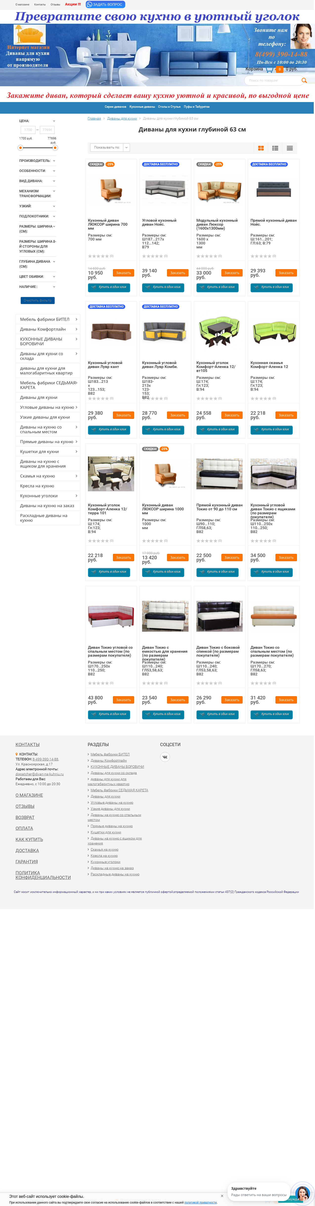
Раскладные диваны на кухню (44, 518)
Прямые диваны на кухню (46, 441)
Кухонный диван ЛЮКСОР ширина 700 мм (107, 224)
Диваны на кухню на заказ (47, 505)
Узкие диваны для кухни (45, 417)
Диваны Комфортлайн (43, 329)
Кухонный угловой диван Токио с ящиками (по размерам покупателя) (273, 511)
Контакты (40, 4)
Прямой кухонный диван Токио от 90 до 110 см (219, 507)
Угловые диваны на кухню (47, 407)
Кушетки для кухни (39, 451)
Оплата (24, 828)
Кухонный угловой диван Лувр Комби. (160, 364)
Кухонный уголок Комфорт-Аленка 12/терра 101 (107, 509)
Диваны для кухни (39, 397)
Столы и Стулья (169, 106)
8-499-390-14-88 (45, 759)
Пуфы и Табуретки (197, 106)
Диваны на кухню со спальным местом (41, 429)
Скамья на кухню (37, 476)
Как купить (29, 839)
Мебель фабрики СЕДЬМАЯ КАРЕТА (48, 385)
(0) (100, 256)
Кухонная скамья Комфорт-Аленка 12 (269, 364)
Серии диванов (115, 106)
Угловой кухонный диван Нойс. (159, 222)
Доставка (27, 850)
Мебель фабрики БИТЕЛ (45, 319)
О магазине (22, 4)
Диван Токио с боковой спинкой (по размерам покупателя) (218, 651)
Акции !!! (73, 4)
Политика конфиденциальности (43, 875)
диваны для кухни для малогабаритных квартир (46, 370)
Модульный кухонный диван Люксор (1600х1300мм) (217, 224)
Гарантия (27, 861)
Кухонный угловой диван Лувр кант (105, 364)
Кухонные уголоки (39, 495)
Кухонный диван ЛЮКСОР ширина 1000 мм (163, 509)
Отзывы (55, 4)
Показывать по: (107, 147)
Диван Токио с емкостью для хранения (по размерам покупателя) (165, 653)
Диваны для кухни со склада (41, 356)
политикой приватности (201, 1202)
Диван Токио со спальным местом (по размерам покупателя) (272, 651)
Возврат (25, 817)
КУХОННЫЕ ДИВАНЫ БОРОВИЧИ (41, 341)
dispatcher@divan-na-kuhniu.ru (40, 774)
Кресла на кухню (37, 486)
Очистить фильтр (38, 300)
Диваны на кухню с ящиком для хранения (43, 463)
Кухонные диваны (142, 106)
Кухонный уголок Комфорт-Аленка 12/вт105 (215, 366)
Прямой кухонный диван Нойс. (274, 222)
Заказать (123, 272)
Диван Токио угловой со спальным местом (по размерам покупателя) (110, 651)
